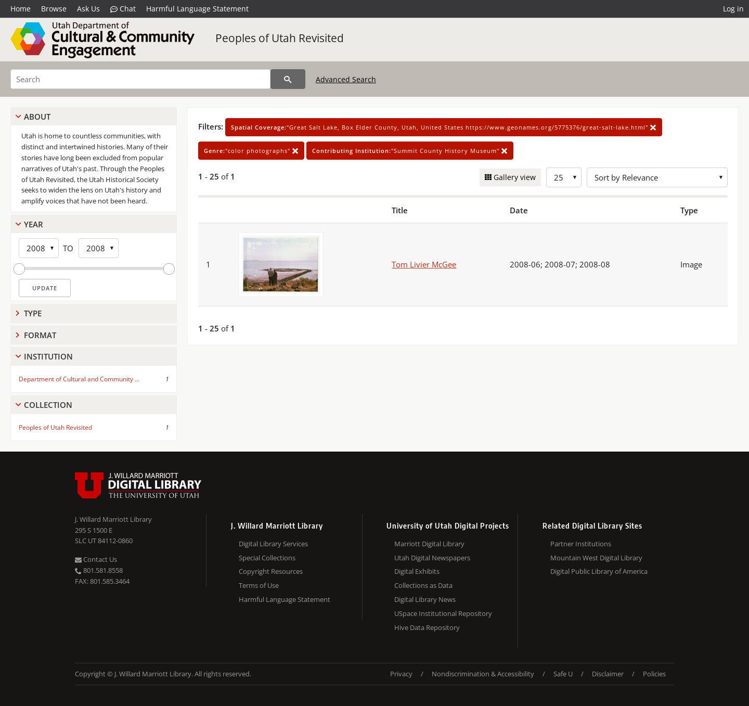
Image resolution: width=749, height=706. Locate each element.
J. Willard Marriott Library (113, 519)
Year (33, 224)
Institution (48, 356)
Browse (54, 9)
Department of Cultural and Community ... (79, 379)
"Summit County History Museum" (410, 151)
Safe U (563, 673)
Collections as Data (423, 585)
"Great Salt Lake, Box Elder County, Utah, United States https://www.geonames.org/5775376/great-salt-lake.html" (443, 127)
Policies (654, 673)
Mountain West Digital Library (596, 557)
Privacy (401, 673)
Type (33, 313)
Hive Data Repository (427, 627)
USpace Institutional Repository (443, 613)
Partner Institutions (580, 543)
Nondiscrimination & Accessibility (483, 673)
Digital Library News (425, 599)
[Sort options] (657, 177)
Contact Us (96, 559)
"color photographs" (251, 151)
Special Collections (267, 557)
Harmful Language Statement (197, 9)
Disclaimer (608, 673)
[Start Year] (39, 248)
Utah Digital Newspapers (432, 557)
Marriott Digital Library (429, 543)
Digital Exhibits (417, 571)
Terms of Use (259, 585)
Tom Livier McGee (424, 264)
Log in (733, 9)
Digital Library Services (273, 543)
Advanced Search (346, 79)
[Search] (140, 79)
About (37, 116)
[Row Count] (564, 177)
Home (20, 9)
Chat (123, 9)
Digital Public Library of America (599, 571)
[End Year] (99, 248)
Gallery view (514, 177)
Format (40, 335)
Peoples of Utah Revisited (279, 38)
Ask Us (88, 9)
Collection (48, 405)
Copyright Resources (271, 571)
